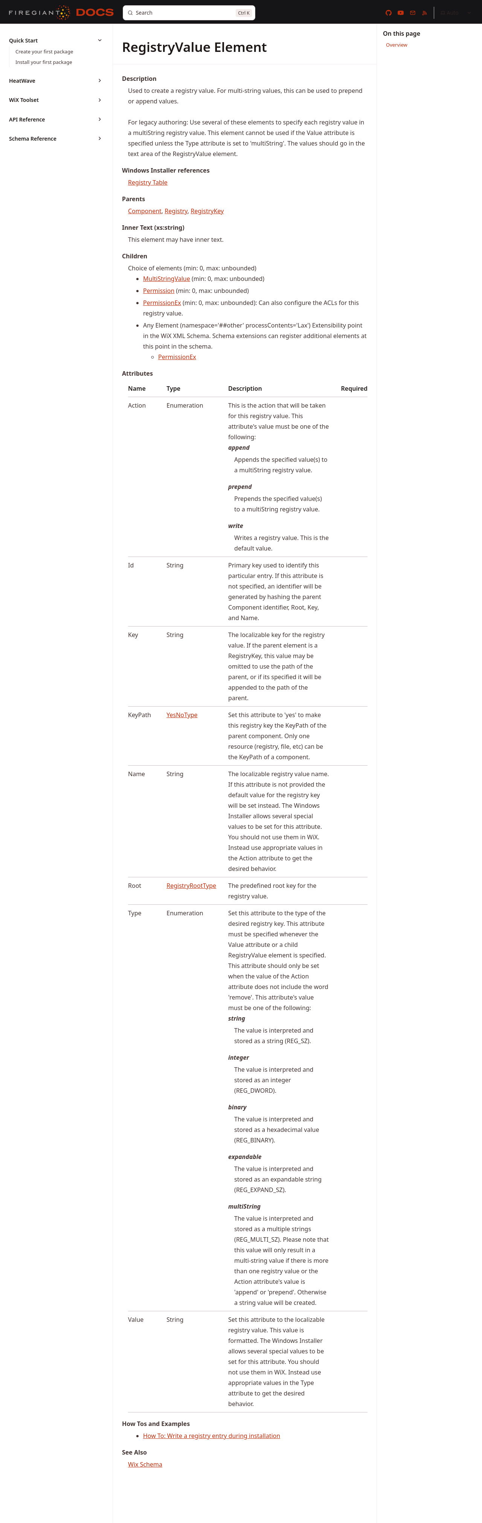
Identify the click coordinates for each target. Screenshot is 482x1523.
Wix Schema (145, 1464)
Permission (158, 291)
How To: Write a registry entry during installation (211, 1436)
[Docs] (95, 12)
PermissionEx (162, 303)
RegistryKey (207, 211)
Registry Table (148, 182)
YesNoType (181, 715)
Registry (176, 211)
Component (145, 211)
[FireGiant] (39, 12)
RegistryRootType (191, 885)
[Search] (189, 12)
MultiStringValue (166, 279)
